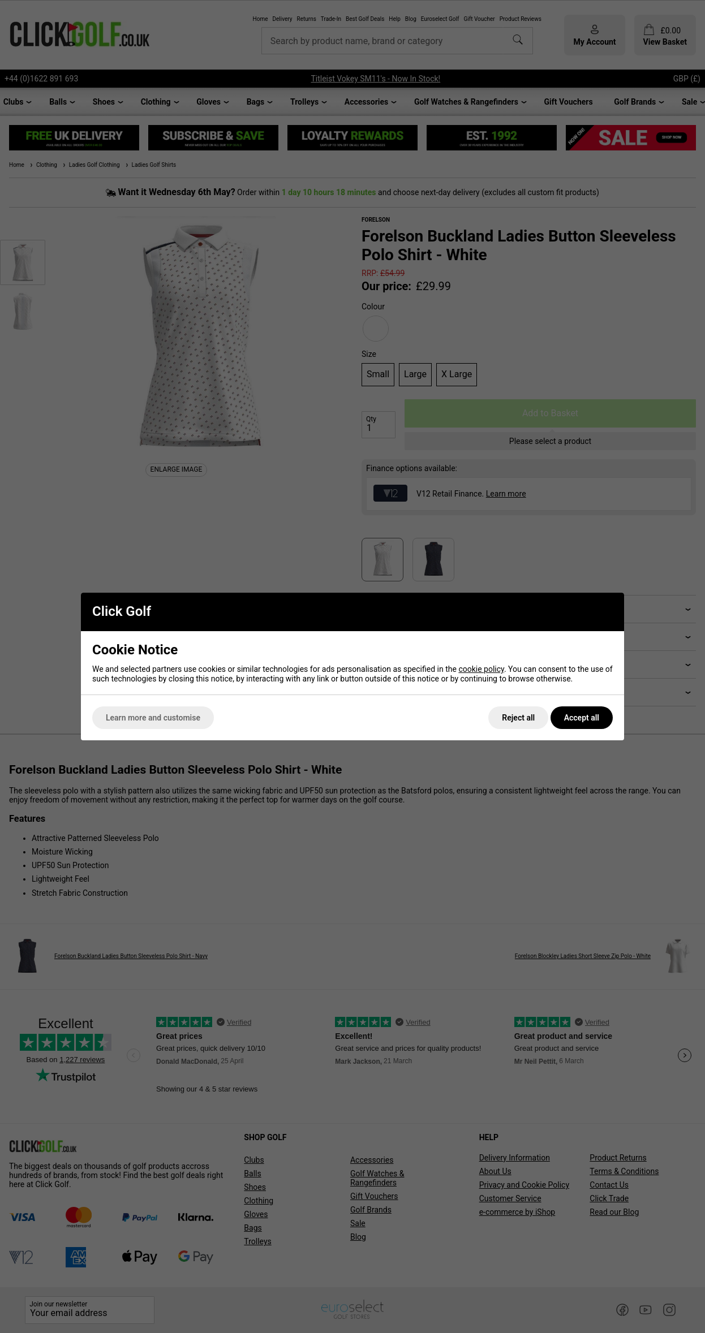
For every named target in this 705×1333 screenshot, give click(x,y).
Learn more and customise (153, 717)
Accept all (581, 717)
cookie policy (481, 669)
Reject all (518, 717)
